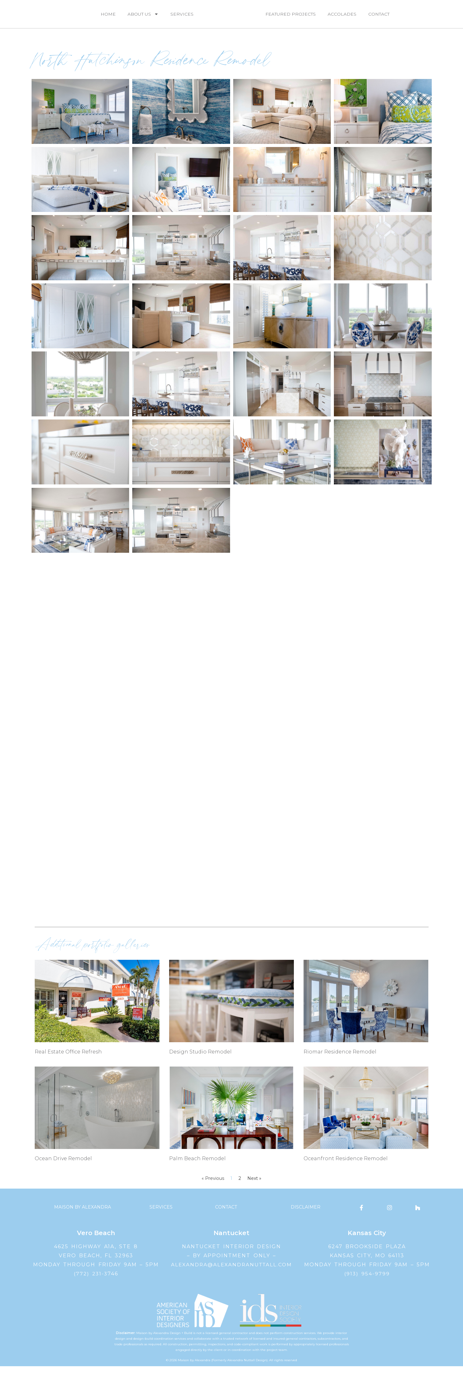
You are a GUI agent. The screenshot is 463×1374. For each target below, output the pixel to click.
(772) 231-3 (90, 1281)
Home (108, 18)
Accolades (342, 18)
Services (182, 18)
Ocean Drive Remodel (63, 1166)
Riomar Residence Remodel (340, 1059)
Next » (254, 1186)
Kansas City (367, 1240)
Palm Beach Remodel (197, 1166)
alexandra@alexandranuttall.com (231, 1272)
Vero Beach (96, 1240)
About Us (143, 18)
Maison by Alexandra (82, 1215)
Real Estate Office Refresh (68, 1059)
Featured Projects (290, 18)
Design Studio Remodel (200, 1059)
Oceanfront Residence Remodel (346, 1166)
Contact (379, 18)
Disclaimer (305, 1215)
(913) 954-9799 (367, 1281)
